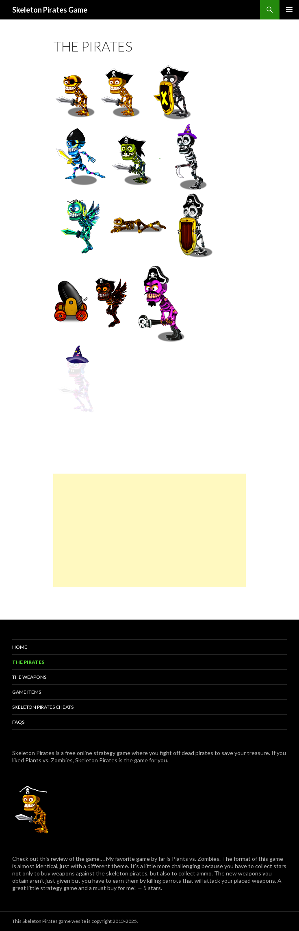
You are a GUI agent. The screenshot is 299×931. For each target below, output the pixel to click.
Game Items (26, 692)
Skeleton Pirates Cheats (43, 707)
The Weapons (29, 677)
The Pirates (28, 662)
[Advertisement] (149, 530)
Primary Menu (289, 9)
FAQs (18, 722)
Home (19, 647)
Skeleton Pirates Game (49, 9)
